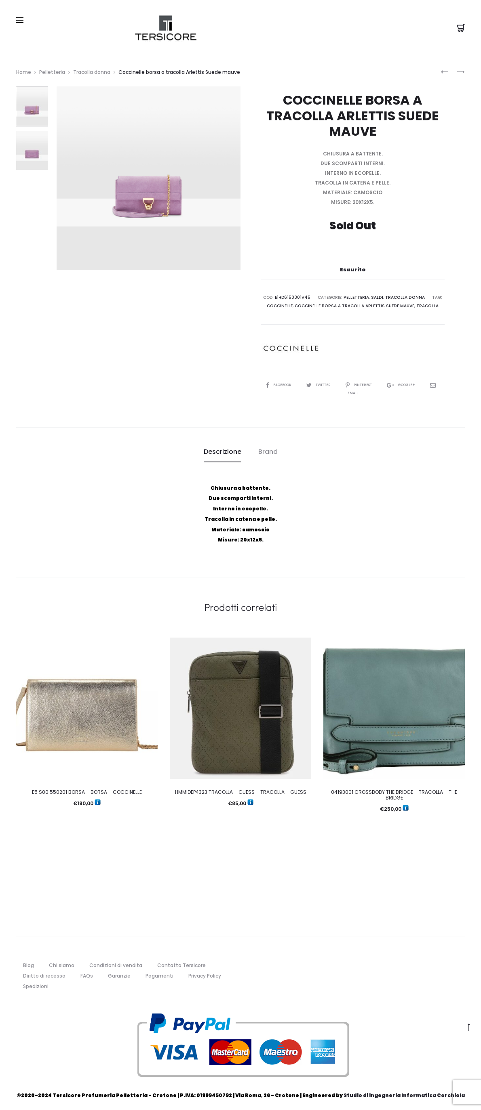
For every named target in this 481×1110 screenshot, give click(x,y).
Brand (268, 448)
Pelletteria (52, 69)
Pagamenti (159, 972)
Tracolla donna (91, 69)
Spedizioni (36, 983)
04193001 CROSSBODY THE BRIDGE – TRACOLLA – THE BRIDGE (394, 791)
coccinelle (281, 303)
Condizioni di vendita (115, 962)
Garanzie (119, 972)
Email (352, 390)
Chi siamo (61, 962)
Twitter (322, 382)
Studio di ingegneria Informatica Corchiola (404, 1092)
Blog (28, 962)
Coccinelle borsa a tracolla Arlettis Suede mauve (354, 303)
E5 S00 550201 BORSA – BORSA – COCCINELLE (87, 788)
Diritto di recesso (44, 972)
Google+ (412, 382)
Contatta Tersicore (181, 962)
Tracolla (426, 303)
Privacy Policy (204, 972)
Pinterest (366, 382)
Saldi (378, 295)
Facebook (278, 382)
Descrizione (222, 448)
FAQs (86, 972)
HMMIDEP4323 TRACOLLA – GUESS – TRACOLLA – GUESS (240, 788)
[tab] (222, 449)
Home (23, 69)
